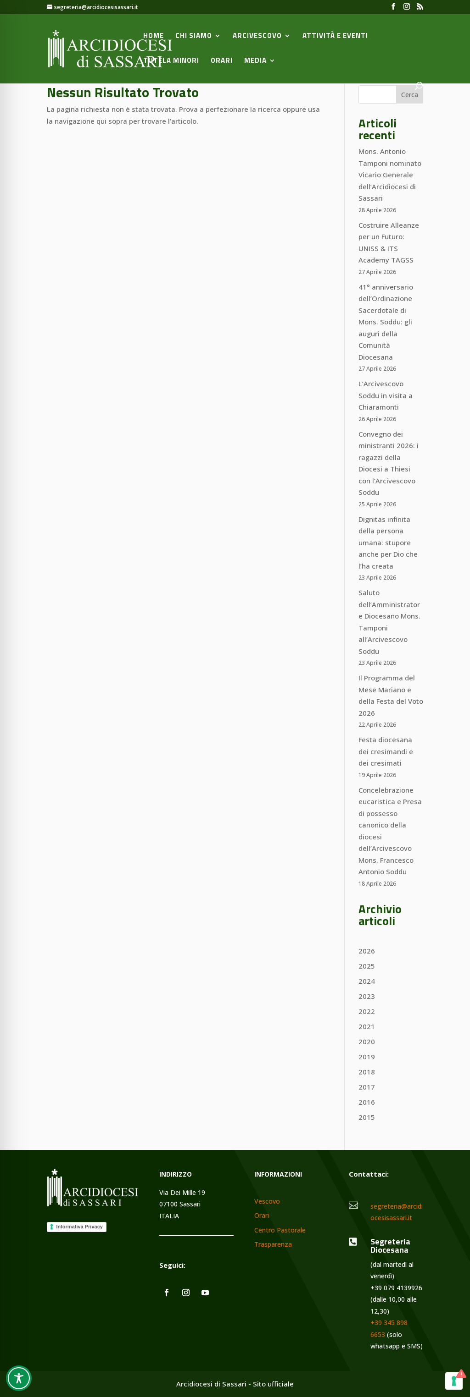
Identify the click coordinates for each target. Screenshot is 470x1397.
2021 (366, 1026)
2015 (366, 1117)
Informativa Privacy (79, 1226)
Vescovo (267, 1201)
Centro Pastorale (280, 1230)
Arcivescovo (257, 37)
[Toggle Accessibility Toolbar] (19, 1378)
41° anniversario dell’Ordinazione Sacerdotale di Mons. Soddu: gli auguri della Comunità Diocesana (385, 322)
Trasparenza (273, 1245)
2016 (366, 1102)
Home (153, 37)
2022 (366, 1011)
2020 (366, 1041)
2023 (366, 996)
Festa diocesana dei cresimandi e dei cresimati (385, 751)
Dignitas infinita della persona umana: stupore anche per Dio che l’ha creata (388, 542)
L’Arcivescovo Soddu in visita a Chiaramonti (385, 395)
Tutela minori (171, 61)
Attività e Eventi (335, 37)
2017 (366, 1086)
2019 (366, 1056)
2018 (366, 1071)
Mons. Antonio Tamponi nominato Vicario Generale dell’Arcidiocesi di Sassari (389, 175)
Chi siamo (193, 37)
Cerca (409, 94)
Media (255, 61)
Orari (222, 61)
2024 (366, 981)
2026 (366, 950)
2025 (366, 965)
